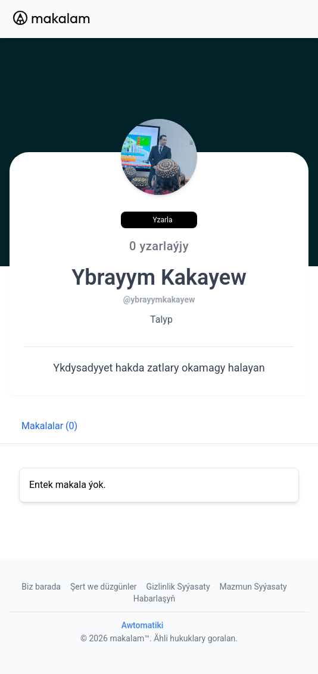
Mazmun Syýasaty (253, 586)
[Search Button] (264, 19)
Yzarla (162, 220)
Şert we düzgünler (103, 586)
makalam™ (129, 638)
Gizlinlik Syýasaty (178, 586)
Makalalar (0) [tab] (49, 426)
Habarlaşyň (154, 598)
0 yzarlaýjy (159, 246)
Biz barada (41, 586)
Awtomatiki (142, 625)
